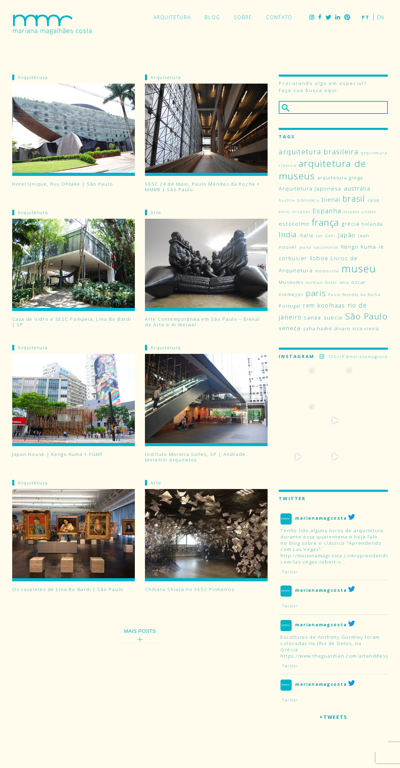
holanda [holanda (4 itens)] (372, 224)
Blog (212, 17)
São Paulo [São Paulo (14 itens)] (366, 316)
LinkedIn (337, 17)
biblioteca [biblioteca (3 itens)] (308, 200)
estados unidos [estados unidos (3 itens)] (360, 211)
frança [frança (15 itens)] (325, 222)
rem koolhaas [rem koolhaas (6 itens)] (324, 305)
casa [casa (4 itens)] (373, 200)
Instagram (312, 17)
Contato (279, 17)
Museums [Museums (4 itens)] (291, 282)
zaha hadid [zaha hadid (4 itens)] (317, 328)
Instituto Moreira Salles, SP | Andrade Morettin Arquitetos (195, 457)
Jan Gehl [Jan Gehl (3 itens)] (326, 235)
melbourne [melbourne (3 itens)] (327, 271)
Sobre (243, 17)
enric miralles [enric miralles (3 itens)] (294, 211)
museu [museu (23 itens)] (359, 269)
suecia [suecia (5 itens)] (333, 317)
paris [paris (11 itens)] (316, 293)
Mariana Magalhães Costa (52, 24)
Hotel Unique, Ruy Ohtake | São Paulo (62, 184)
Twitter (328, 17)
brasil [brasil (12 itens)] (354, 198)
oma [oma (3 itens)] (344, 282)
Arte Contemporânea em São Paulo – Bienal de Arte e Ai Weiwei (202, 321)
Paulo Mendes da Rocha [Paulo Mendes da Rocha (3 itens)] (354, 294)
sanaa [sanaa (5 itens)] (312, 317)
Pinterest (347, 17)
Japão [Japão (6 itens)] (347, 235)
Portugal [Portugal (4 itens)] (290, 306)
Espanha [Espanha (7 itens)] (327, 211)
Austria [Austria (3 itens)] (287, 200)
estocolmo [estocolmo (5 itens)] (294, 223)
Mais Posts (140, 631)
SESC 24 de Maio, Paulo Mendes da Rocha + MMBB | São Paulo (202, 186)
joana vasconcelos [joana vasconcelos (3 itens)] (319, 247)
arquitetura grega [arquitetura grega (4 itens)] (340, 177)
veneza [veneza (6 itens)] (289, 328)
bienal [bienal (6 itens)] (331, 199)
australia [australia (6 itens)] (357, 188)
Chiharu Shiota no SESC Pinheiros (189, 589)
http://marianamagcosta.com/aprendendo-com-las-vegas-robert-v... (335, 523)
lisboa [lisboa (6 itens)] (319, 258)
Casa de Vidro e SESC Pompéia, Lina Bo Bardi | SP (71, 321)
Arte (156, 212)
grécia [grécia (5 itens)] (350, 223)
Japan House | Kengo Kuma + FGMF (57, 454)
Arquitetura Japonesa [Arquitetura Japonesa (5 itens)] (310, 188)
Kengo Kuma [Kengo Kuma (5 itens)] (358, 246)
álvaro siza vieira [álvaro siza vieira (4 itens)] (356, 328)
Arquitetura (172, 17)
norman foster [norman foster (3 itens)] (321, 282)
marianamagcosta (321, 482)
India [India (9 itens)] (288, 234)
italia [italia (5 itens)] (307, 235)
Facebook (320, 17)
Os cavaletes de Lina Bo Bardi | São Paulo (68, 589)
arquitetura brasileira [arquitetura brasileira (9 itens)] (319, 151)
